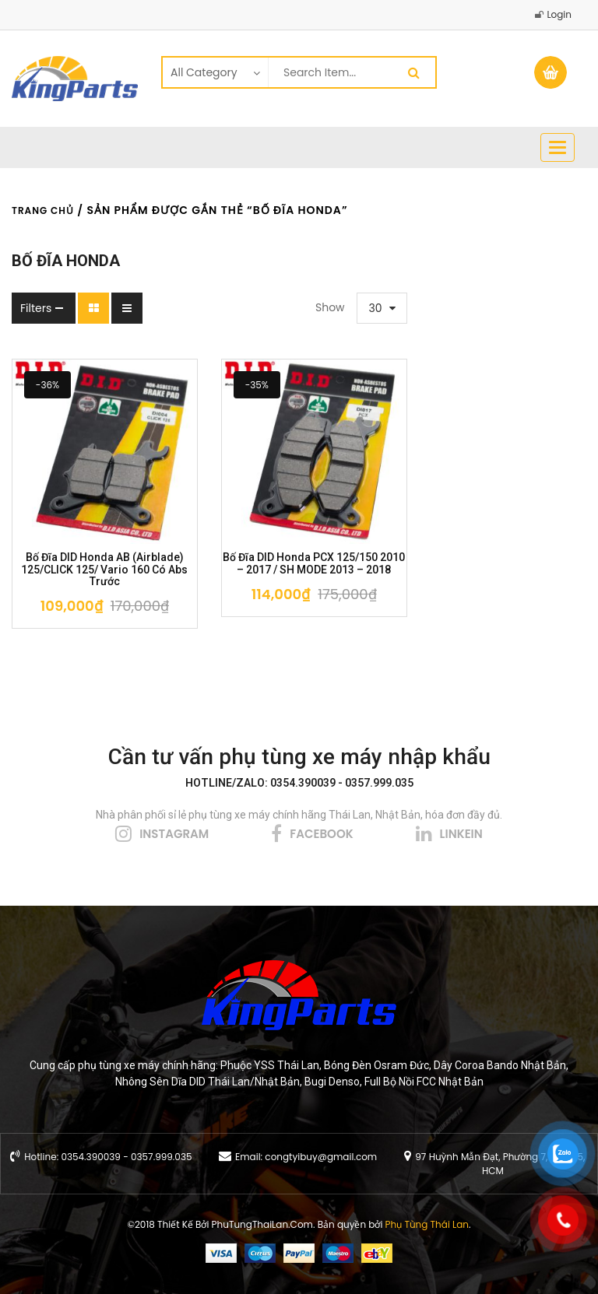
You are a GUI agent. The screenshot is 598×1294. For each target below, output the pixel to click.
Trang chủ (43, 210)
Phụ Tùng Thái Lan (427, 1224)
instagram (174, 834)
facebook (321, 834)
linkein (461, 834)
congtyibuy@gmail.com (321, 1156)
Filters (35, 308)
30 (375, 308)
